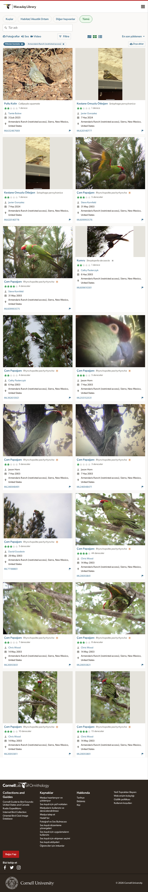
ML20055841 (84, 576)
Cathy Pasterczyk (89, 270)
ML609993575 (12, 309)
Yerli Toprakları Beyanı (125, 792)
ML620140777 (84, 131)
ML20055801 (84, 754)
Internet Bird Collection (15, 812)
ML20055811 (11, 754)
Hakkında (83, 792)
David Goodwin (16, 551)
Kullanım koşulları (123, 803)
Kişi (78, 805)
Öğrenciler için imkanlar (52, 846)
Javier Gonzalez (89, 113)
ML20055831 (11, 665)
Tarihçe (80, 798)
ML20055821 (84, 665)
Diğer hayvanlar (65, 19)
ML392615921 (11, 398)
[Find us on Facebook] (5, 867)
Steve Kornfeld (88, 202)
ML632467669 (12, 131)
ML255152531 (84, 398)
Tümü (85, 19)
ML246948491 (11, 487)
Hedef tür (45, 818)
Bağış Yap (10, 854)
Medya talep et (47, 814)
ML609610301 (84, 288)
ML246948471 (84, 487)
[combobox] (40, 27)
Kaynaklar (46, 792)
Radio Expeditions (12, 808)
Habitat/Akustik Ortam (35, 19)
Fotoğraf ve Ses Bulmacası (53, 822)
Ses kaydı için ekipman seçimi (55, 838)
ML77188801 (11, 569)
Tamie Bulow (14, 113)
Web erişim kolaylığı (124, 796)
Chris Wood (87, 558)
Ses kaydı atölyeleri (49, 842)
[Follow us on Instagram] (19, 867)
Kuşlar (9, 19)
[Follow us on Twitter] (12, 867)
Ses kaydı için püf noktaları (53, 804)
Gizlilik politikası (122, 799)
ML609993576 (84, 220)
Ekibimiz (81, 801)
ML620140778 (11, 220)
